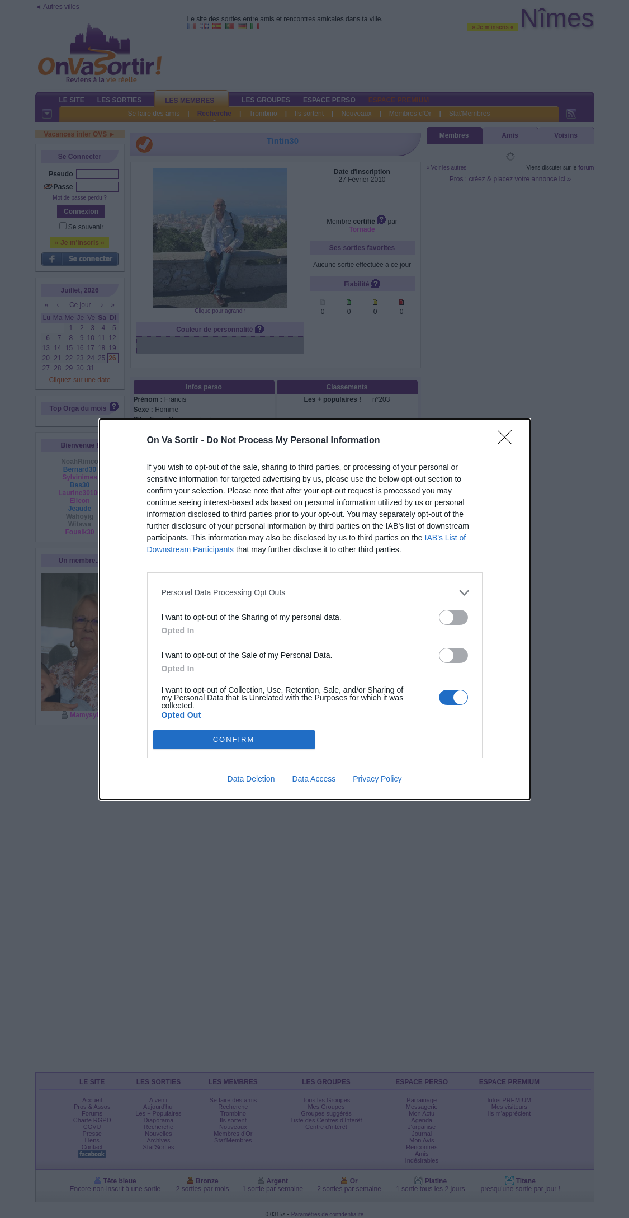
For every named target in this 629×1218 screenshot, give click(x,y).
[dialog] (315, 609)
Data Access (313, 778)
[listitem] (315, 593)
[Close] (508, 441)
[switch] (453, 617)
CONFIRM (234, 739)
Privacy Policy (377, 778)
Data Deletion (251, 778)
